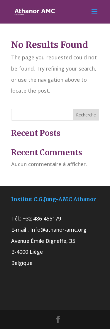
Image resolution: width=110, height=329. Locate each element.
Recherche (86, 115)
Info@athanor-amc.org (58, 229)
